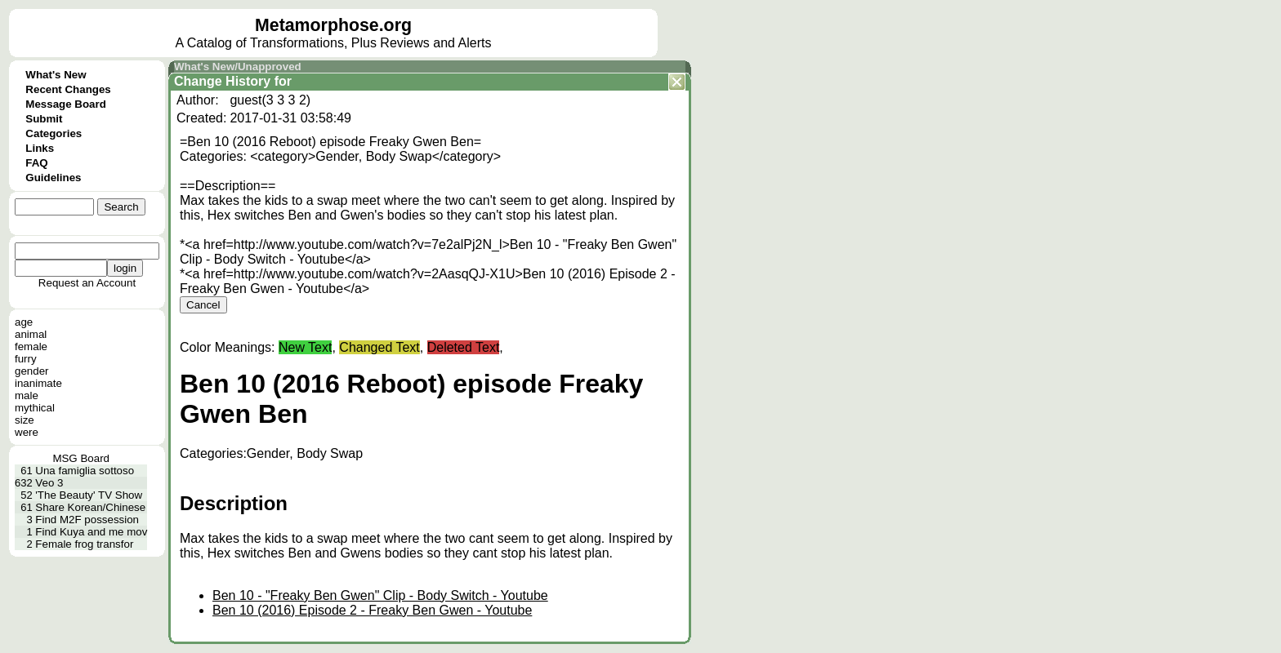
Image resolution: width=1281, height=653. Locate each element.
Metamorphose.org (333, 25)
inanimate (38, 383)
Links (39, 148)
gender (32, 371)
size (24, 420)
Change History (222, 81)
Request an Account (87, 283)
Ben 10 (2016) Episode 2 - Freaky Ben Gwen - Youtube (372, 610)
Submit (43, 119)
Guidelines (53, 177)
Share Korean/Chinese (90, 507)
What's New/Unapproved (237, 66)
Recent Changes (67, 89)
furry (26, 359)
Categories (53, 133)
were (26, 432)
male (26, 395)
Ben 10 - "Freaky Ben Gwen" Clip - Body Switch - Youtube (380, 595)
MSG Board (80, 458)
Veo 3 (49, 483)
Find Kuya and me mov (91, 532)
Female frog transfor (84, 544)
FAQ (36, 163)
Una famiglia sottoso (84, 470)
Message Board (65, 104)
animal (31, 334)
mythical (35, 408)
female (31, 346)
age (24, 322)
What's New (55, 75)
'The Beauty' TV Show (88, 495)
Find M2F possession (87, 519)
